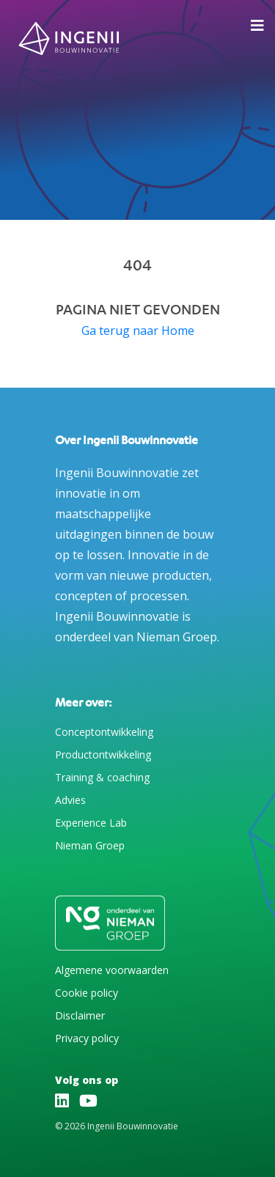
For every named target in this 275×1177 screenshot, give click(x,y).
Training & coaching (102, 777)
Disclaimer (80, 1015)
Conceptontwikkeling (104, 732)
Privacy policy (87, 1038)
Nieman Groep (90, 845)
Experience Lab (91, 823)
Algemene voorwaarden (112, 970)
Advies (70, 800)
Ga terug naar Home (137, 330)
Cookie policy (86, 993)
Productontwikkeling (103, 754)
